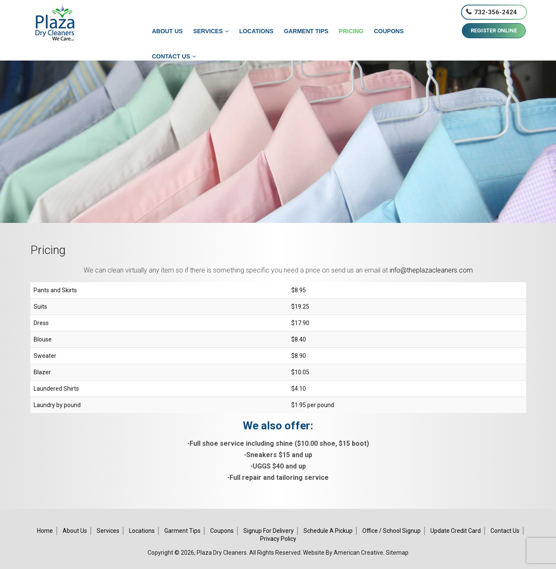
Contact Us (504, 530)
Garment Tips (182, 530)
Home (45, 530)
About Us (75, 530)
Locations (142, 530)
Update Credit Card (455, 530)
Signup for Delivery (268, 530)
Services (108, 530)
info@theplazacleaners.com (431, 270)
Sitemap (397, 552)
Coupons (222, 530)
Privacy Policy (278, 538)
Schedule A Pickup (328, 530)
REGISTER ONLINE (494, 30)
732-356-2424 (495, 12)
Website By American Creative (343, 552)
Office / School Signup (391, 530)
